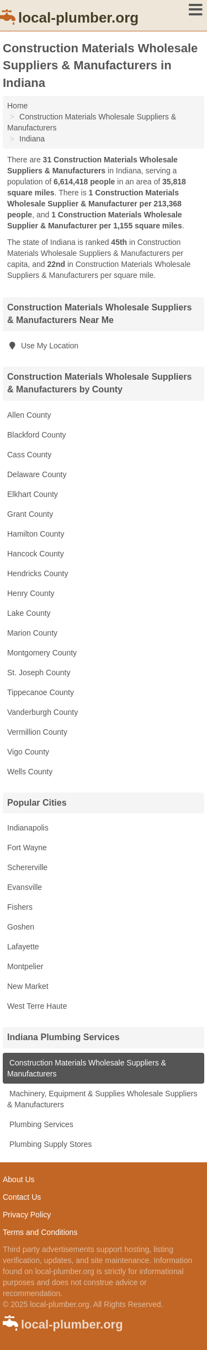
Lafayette (23, 946)
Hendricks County (37, 573)
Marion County (32, 632)
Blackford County (36, 434)
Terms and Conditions (40, 1232)
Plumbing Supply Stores (49, 1144)
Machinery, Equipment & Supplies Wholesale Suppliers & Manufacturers (102, 1099)
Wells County (29, 771)
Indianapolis (28, 827)
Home (17, 105)
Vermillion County (37, 732)
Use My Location (42, 345)
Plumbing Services (40, 1124)
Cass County (29, 454)
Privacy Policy (27, 1214)
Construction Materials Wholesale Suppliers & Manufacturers (86, 1068)
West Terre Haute (37, 1006)
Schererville (27, 867)
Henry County (31, 593)
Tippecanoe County (40, 692)
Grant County (30, 514)
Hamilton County (36, 533)
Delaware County (36, 474)
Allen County (29, 415)
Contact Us (22, 1197)
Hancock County (35, 553)
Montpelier (25, 966)
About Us (19, 1179)
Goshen (20, 926)
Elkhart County (32, 494)
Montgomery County (42, 652)
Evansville (24, 887)
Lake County (29, 613)
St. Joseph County (38, 672)
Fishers (20, 907)
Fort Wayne (27, 847)
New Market (28, 986)
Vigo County (28, 751)
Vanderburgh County (42, 712)
